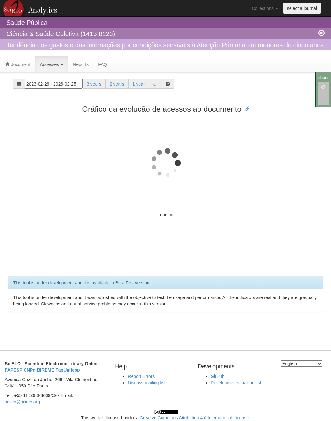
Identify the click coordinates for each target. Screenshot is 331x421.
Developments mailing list (236, 382)
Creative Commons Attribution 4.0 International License (194, 417)
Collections (265, 8)
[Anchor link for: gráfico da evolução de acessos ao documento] (245, 108)
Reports (81, 64)
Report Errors (141, 376)
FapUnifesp (67, 369)
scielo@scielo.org (22, 401)
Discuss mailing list (146, 382)
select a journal (302, 8)
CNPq (30, 369)
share (323, 77)
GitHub (218, 376)
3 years (94, 83)
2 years (117, 83)
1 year (139, 83)
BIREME (45, 369)
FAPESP (13, 369)
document (17, 64)
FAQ (102, 64)
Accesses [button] (51, 64)
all (155, 83)
